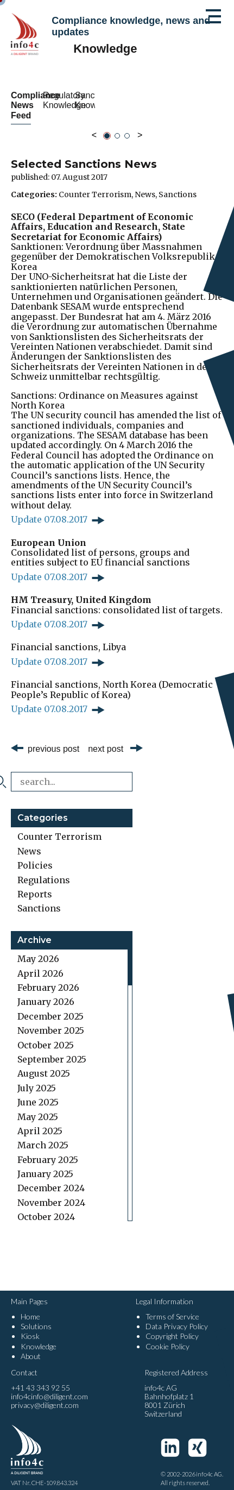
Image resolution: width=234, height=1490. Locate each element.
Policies (35, 855)
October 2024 (46, 1207)
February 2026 (48, 977)
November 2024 (51, 1192)
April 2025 (39, 1121)
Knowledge (38, 1336)
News (145, 184)
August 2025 (43, 1063)
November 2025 (50, 1020)
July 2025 (36, 1077)
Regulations (43, 869)
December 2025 (50, 1006)
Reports (34, 884)
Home (30, 1306)
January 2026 (45, 991)
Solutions (36, 1316)
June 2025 (38, 1092)
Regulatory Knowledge (172, 100)
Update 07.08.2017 (49, 509)
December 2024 (51, 1178)
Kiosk (30, 1326)
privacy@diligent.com (45, 1395)
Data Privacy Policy (177, 1316)
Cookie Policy (167, 1336)
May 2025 (37, 1106)
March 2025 (42, 1135)
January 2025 (45, 1164)
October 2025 (45, 1034)
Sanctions (178, 184)
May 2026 (38, 949)
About (31, 1345)
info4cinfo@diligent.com (49, 1386)
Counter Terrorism (95, 184)
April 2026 (40, 963)
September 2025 (51, 1049)
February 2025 (47, 1149)
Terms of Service (172, 1306)
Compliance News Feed (61, 100)
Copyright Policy (172, 1326)
